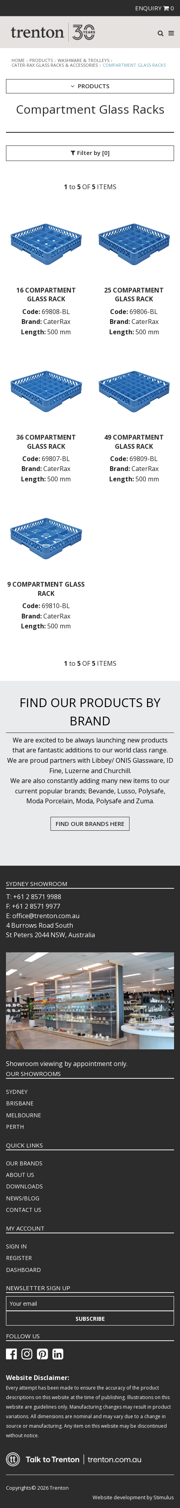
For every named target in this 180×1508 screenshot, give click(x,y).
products (41, 60)
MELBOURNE (23, 1115)
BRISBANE (19, 1103)
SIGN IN (16, 1246)
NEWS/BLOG (22, 1198)
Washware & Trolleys (83, 60)
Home (18, 60)
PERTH (15, 1126)
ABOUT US (20, 1174)
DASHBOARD (23, 1269)
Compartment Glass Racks (134, 65)
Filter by (90, 153)
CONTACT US (23, 1209)
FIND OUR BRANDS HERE (90, 824)
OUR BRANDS (24, 1163)
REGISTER (19, 1258)
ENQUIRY (154, 8)
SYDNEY (16, 1091)
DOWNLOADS (24, 1186)
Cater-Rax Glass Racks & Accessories (55, 65)
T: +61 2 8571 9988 (33, 896)
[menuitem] (90, 1091)
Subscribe (90, 1318)
